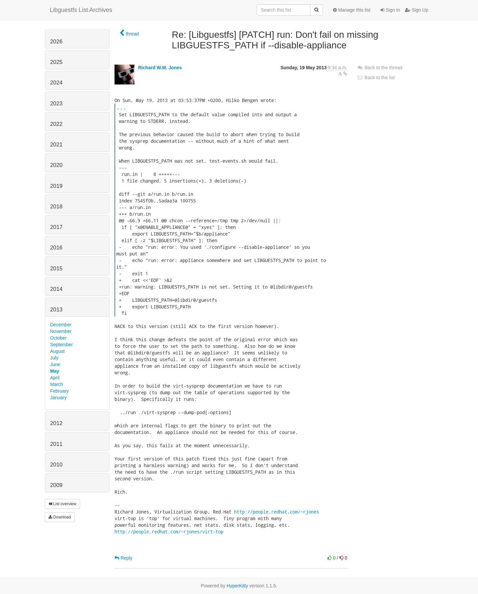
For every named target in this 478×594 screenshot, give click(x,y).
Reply (123, 558)
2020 (56, 165)
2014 (56, 289)
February (59, 391)
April (54, 377)
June (55, 364)
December (61, 324)
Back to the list (376, 77)
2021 (56, 144)
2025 (56, 62)
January (58, 397)
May (54, 371)
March (56, 384)
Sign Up (416, 10)
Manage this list (351, 10)
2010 (56, 464)
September (61, 344)
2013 (56, 309)
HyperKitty (237, 585)
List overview (62, 504)
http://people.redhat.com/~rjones (276, 512)
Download (59, 517)
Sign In (390, 10)
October (58, 338)
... (121, 107)
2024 (56, 83)
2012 (56, 423)
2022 (56, 124)
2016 (56, 247)
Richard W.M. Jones (160, 67)
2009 (56, 485)
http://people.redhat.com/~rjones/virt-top (169, 531)
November (61, 331)
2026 (56, 41)
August (57, 351)
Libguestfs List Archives (81, 10)
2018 (56, 206)
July (54, 357)
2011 (56, 444)
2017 (56, 227)
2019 (56, 186)
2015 (56, 268)
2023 (56, 103)
